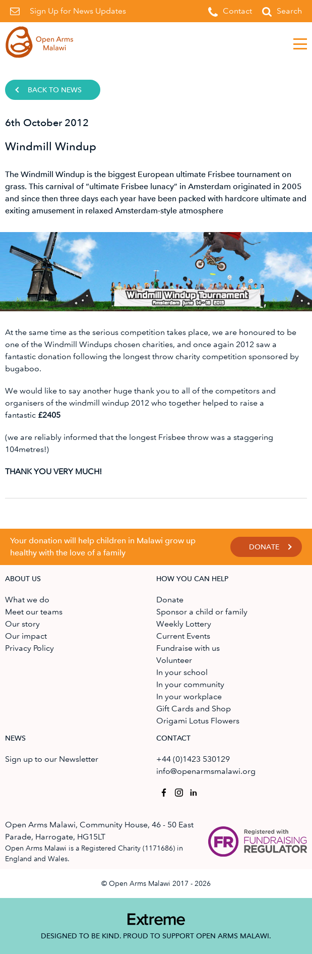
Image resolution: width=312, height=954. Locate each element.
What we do (27, 599)
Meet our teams (34, 611)
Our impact (26, 636)
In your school (182, 672)
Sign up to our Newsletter (51, 759)
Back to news (55, 90)
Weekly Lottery (183, 624)
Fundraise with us (188, 648)
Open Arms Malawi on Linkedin (192, 791)
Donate (264, 547)
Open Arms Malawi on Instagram (177, 791)
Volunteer (174, 660)
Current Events (183, 636)
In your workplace (189, 696)
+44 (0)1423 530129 (193, 759)
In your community (190, 684)
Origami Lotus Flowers (197, 720)
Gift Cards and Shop (193, 708)
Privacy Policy (29, 648)
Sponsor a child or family (201, 611)
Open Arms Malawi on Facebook (162, 791)
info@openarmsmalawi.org (206, 771)
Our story (22, 624)
